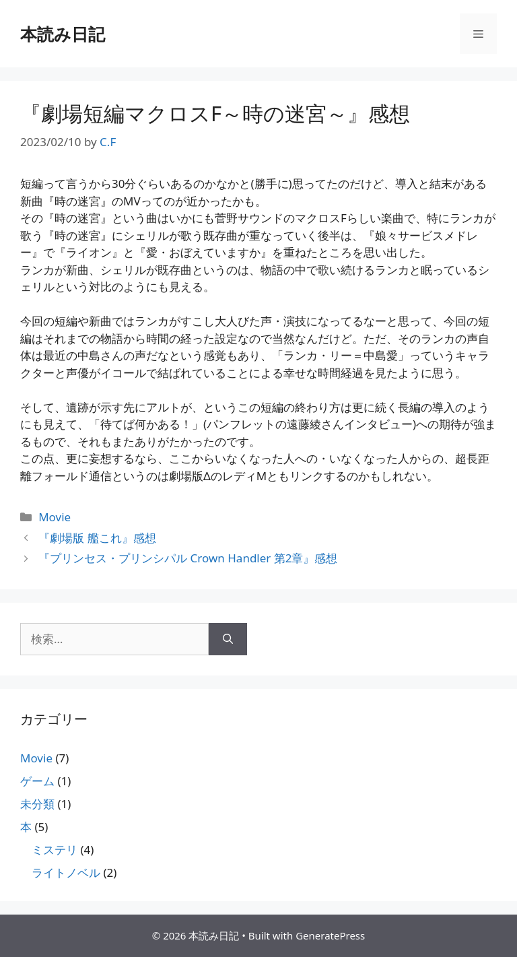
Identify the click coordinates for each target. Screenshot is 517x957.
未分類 (37, 804)
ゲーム (37, 781)
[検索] (228, 639)
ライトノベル (66, 872)
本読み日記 (62, 33)
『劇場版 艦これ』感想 (97, 538)
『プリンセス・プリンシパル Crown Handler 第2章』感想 (187, 558)
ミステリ (54, 849)
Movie (54, 517)
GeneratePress (330, 935)
